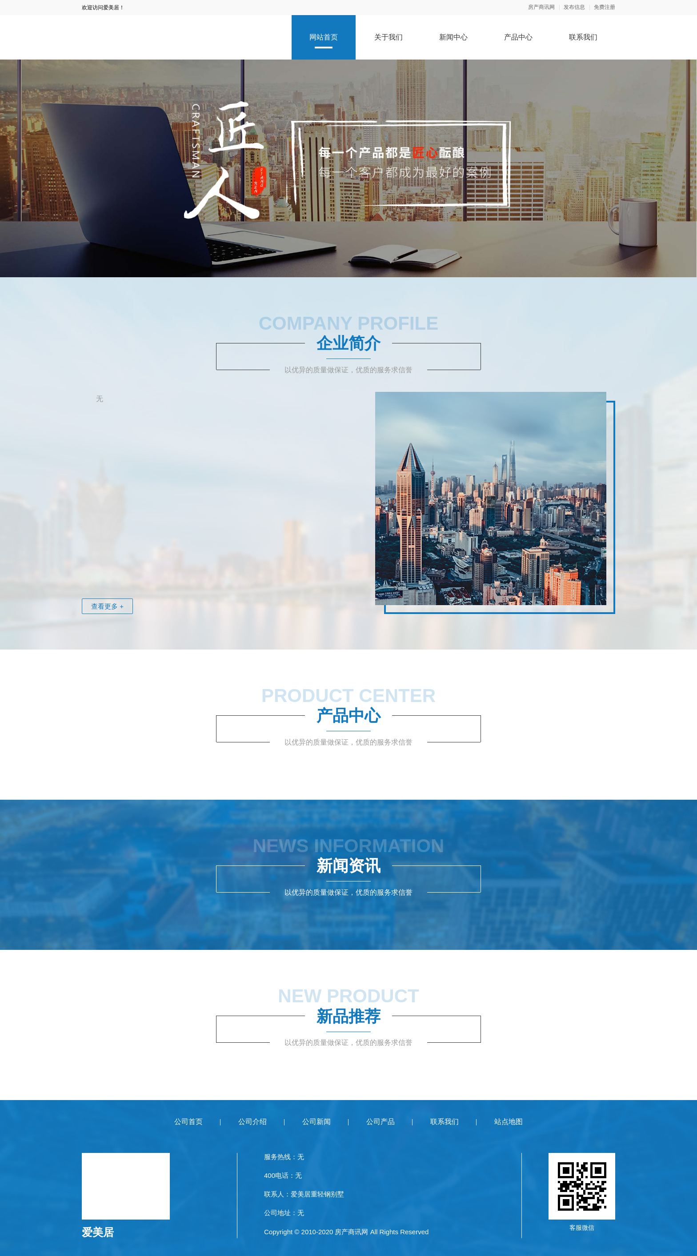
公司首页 (188, 1121)
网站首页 (323, 37)
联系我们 (583, 37)
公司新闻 (316, 1121)
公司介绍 (252, 1121)
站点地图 (508, 1121)
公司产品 (380, 1121)
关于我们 (388, 37)
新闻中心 (453, 37)
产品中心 (518, 37)
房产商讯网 (541, 7)
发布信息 (574, 7)
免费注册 (604, 7)
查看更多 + (107, 606)
